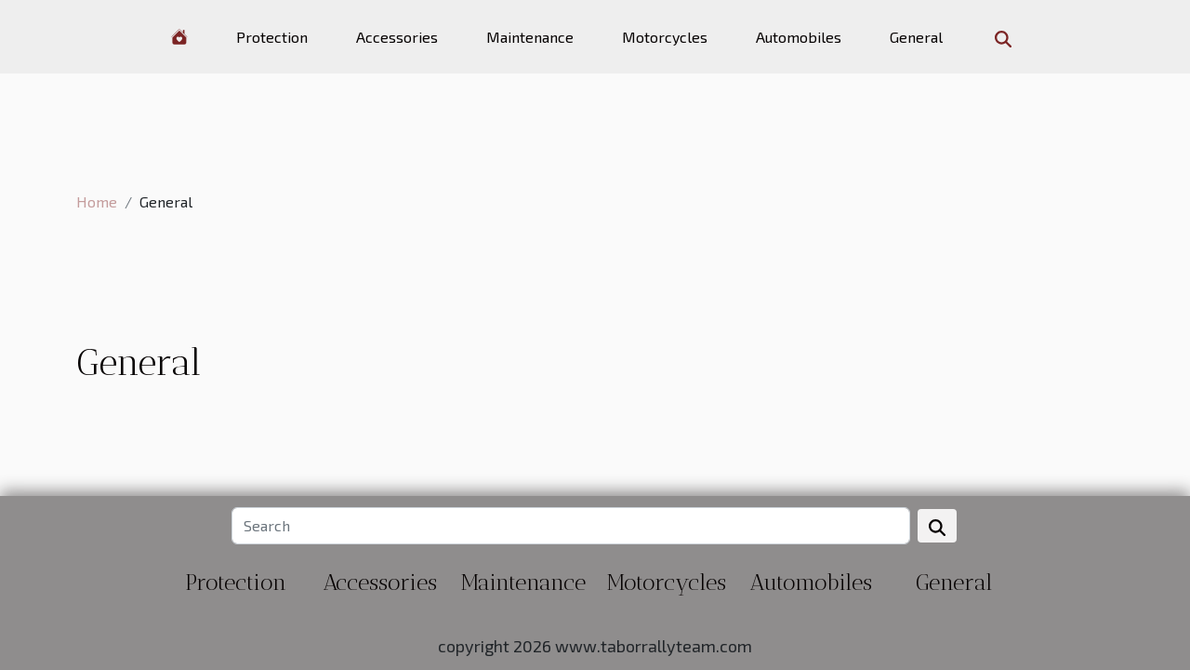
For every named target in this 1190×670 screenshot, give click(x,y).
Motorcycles (664, 37)
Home (96, 201)
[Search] (570, 525)
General (916, 37)
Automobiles (798, 37)
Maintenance (530, 37)
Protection (272, 37)
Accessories (397, 37)
